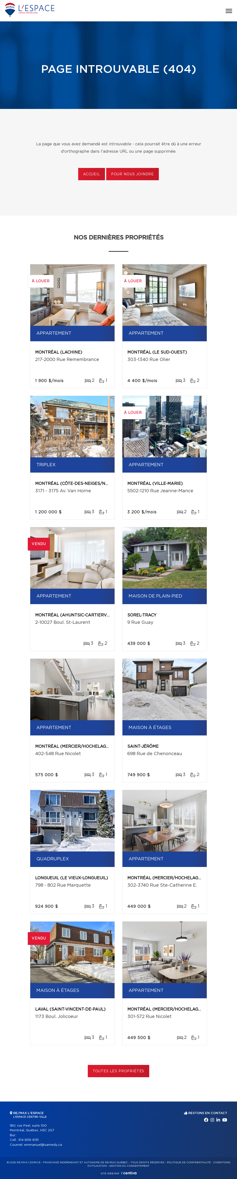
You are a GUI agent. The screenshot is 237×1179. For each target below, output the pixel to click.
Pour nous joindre (132, 174)
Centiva (129, 1173)
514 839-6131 (28, 1140)
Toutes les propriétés (119, 1071)
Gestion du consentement (129, 1166)
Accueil (91, 174)
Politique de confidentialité (189, 1162)
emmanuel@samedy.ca (43, 1145)
